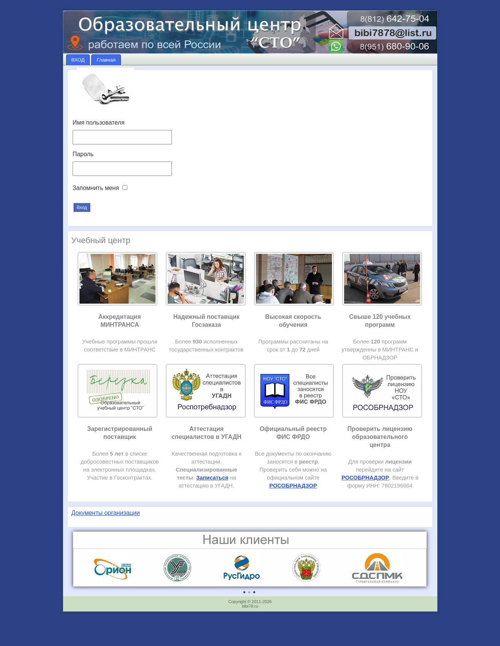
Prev (83, 562)
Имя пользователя (99, 122)
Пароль (83, 154)
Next (417, 562)
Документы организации (105, 513)
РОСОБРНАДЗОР (365, 478)
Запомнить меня (96, 188)
